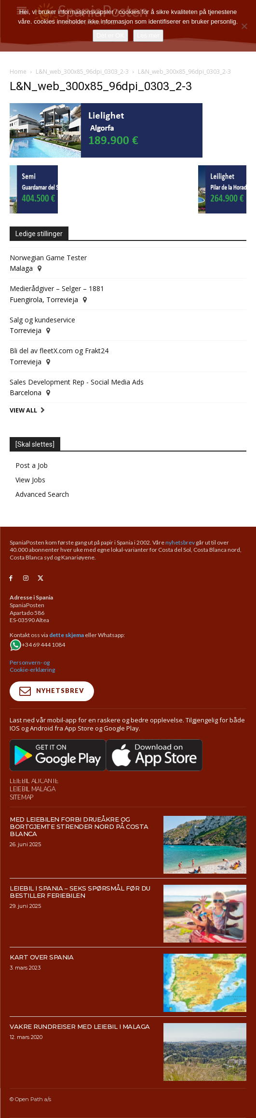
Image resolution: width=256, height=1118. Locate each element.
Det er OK (110, 35)
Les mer (148, 35)
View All (23, 410)
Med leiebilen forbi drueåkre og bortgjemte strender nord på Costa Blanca (79, 826)
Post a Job (31, 465)
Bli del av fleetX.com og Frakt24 (59, 350)
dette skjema (66, 635)
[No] (244, 26)
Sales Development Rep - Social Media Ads (77, 381)
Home (18, 71)
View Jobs (30, 479)
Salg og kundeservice (42, 319)
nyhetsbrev (180, 542)
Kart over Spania (41, 957)
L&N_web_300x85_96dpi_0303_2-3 (82, 71)
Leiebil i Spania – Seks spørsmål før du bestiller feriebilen (80, 891)
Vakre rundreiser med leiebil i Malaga (80, 1026)
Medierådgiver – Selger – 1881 (57, 288)
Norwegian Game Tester (48, 257)
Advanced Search (42, 494)
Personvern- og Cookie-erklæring (32, 666)
